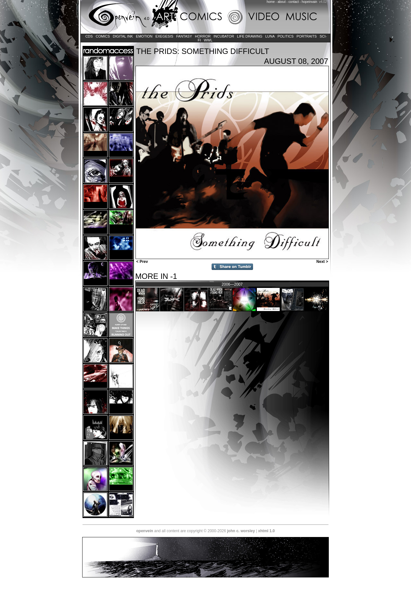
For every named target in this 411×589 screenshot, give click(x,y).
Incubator (224, 36)
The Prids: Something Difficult (202, 51)
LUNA (269, 36)
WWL (208, 40)
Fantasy (184, 36)
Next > (322, 261)
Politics (285, 36)
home (271, 2)
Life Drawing (249, 36)
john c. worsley (241, 531)
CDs (89, 36)
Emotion (144, 36)
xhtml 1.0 (266, 531)
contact (293, 2)
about (281, 2)
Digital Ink (123, 36)
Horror (203, 36)
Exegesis (164, 36)
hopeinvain (309, 2)
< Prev (141, 261)
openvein (144, 531)
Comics (103, 36)
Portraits (306, 36)
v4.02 (323, 2)
